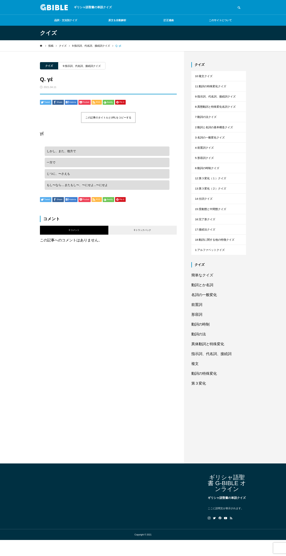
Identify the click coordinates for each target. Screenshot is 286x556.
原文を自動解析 (117, 20)
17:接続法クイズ (206, 243)
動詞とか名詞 (202, 301)
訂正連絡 (169, 20)
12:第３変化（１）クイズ (211, 187)
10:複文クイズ (204, 76)
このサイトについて (220, 20)
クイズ (49, 65)
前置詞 (196, 321)
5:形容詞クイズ (205, 165)
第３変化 (198, 399)
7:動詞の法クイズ (206, 120)
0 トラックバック (142, 234)
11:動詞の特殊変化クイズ (211, 87)
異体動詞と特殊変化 (207, 360)
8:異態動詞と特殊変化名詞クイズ (216, 109)
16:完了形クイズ (206, 232)
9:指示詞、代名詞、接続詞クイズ (82, 65)
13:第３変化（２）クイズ (211, 198)
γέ (42, 133)
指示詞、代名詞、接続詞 (211, 370)
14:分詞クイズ (204, 209)
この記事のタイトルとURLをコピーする (108, 117)
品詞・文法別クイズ (65, 20)
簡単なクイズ (202, 291)
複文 (195, 380)
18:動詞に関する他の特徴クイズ (216, 254)
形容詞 (196, 330)
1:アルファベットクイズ (211, 265)
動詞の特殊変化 (204, 389)
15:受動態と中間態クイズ (211, 220)
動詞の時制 (200, 340)
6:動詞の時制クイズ (208, 176)
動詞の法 (198, 350)
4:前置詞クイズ (205, 154)
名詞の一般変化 (204, 311)
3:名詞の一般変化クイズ (211, 143)
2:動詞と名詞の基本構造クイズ (215, 132)
